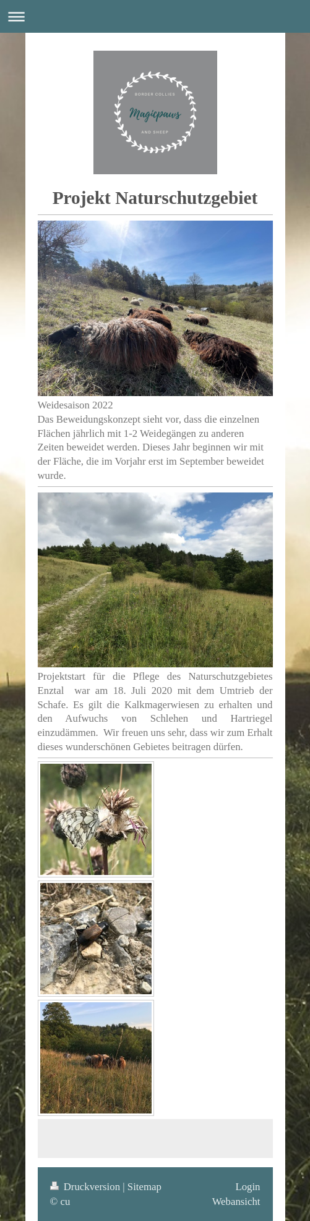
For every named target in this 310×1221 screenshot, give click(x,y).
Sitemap (144, 1187)
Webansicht (236, 1201)
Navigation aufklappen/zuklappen (155, 16)
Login (247, 1187)
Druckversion (86, 1187)
